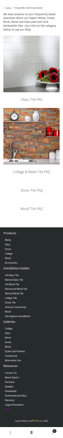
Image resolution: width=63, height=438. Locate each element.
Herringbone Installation (17, 316)
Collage (9, 253)
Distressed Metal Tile (16, 288)
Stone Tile (10, 302)
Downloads (11, 391)
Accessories (11, 262)
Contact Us (11, 372)
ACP (36, 420)
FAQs (7, 409)
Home (8, 7)
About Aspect (12, 377)
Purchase (10, 382)
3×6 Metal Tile (12, 284)
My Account (10, 432)
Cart (49, 430)
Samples (9, 386)
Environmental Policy (16, 395)
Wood (8, 258)
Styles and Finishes (15, 351)
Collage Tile (11, 298)
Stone (8, 249)
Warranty (9, 400)
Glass (7, 244)
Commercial (11, 355)
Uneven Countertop (15, 307)
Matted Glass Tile (14, 279)
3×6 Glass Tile (12, 275)
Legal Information (14, 404)
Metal (8, 240)
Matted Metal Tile (14, 293)
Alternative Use (13, 360)
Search (31, 432)
